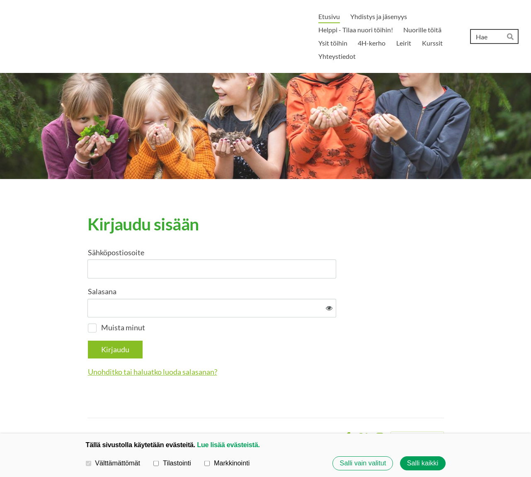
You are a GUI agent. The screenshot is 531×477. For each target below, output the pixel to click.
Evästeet (325, 410)
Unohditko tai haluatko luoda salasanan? (242, 344)
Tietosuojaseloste (282, 410)
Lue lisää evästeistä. (228, 444)
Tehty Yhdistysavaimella (417, 409)
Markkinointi (227, 463)
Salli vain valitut (363, 463)
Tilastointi (172, 463)
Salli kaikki (423, 463)
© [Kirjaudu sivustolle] (90, 410)
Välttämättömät (113, 463)
